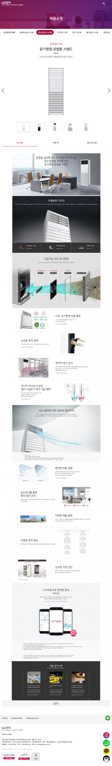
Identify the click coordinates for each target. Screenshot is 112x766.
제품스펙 (56, 143)
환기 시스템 (77, 32)
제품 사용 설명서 (92, 143)
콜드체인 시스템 (92, 32)
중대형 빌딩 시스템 (26, 32)
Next (107, 91)
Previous (4, 91)
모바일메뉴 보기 (108, 4)
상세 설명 (20, 143)
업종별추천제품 (9, 32)
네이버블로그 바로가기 (107, 718)
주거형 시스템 (62, 32)
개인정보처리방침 (16, 718)
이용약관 (4, 718)
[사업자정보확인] (25, 742)
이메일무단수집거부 (32, 718)
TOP (35, 759)
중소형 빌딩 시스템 (45, 32)
